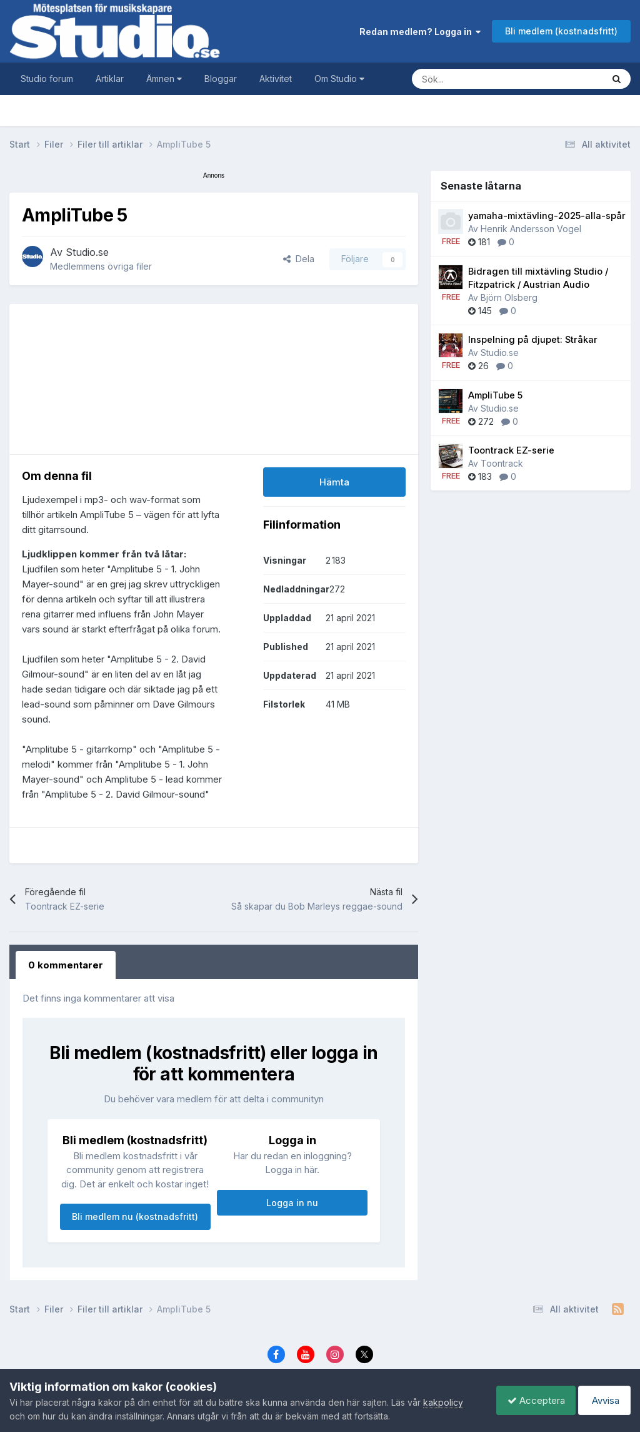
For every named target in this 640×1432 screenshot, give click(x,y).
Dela (298, 258)
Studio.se (87, 252)
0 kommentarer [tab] (65, 965)
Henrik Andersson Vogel (531, 228)
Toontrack (502, 463)
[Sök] (495, 79)
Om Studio (339, 78)
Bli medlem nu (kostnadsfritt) (135, 1216)
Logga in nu (292, 1202)
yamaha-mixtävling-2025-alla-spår (547, 215)
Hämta (334, 482)
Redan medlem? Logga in (420, 31)
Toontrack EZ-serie (511, 450)
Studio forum (47, 78)
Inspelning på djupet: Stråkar (533, 339)
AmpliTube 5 (495, 395)
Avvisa (603, 1400)
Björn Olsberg (509, 297)
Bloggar (220, 78)
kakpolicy (443, 1402)
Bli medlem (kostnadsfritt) (561, 31)
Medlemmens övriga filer (101, 266)
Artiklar (110, 78)
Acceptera (530, 1400)
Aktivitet (275, 78)
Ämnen (164, 78)
